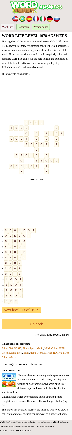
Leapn (12, 352)
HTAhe (48, 352)
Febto (4, 348)
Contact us (23, 27)
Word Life (7, 27)
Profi (19, 352)
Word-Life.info (23, 430)
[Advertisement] (36, 98)
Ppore (33, 348)
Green (5, 352)
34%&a (12, 357)
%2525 (17, 348)
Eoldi (26, 352)
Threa (26, 348)
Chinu (54, 348)
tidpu (33, 352)
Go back (36, 324)
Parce (66, 352)
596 (11, 348)
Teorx (40, 352)
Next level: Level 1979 (21, 310)
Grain (40, 348)
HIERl (62, 348)
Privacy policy (40, 27)
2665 (4, 357)
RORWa (57, 352)
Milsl (47, 348)
